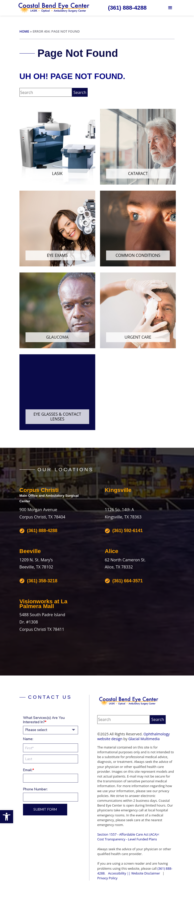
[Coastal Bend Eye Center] (128, 701)
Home (24, 31)
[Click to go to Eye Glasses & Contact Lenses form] (57, 392)
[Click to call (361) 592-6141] (124, 530)
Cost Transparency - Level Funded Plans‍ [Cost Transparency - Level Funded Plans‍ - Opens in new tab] (127, 839)
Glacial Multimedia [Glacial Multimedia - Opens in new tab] (144, 738)
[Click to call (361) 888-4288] (127, 7)
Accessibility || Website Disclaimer (134, 873)
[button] (6, 816)
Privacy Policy (107, 878)
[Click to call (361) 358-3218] (38, 580)
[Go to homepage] (54, 7)
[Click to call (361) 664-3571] (124, 580)
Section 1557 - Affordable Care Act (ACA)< (128, 834)
